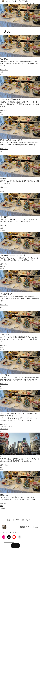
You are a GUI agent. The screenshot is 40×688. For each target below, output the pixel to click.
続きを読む (4, 70)
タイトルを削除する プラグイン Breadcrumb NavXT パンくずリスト (18, 415)
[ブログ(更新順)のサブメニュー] (29, 1)
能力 (1, 307)
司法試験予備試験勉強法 (10, 99)
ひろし (28, 527)
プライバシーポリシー (10, 532)
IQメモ (3, 456)
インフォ (34, 3)
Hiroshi (35, 527)
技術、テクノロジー (6, 426)
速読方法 (4, 495)
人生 (1, 72)
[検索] (15, 545)
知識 (1, 228)
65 (23, 520)
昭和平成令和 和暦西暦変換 (11, 140)
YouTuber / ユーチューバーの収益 (14, 255)
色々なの (3, 266)
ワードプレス (4, 429)
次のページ (30, 520)
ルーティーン (5, 334)
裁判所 (3, 178)
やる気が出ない (6, 294)
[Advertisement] (20, 619)
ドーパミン (4, 375)
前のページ (9, 520)
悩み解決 (4, 59)
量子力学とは (5, 217)
